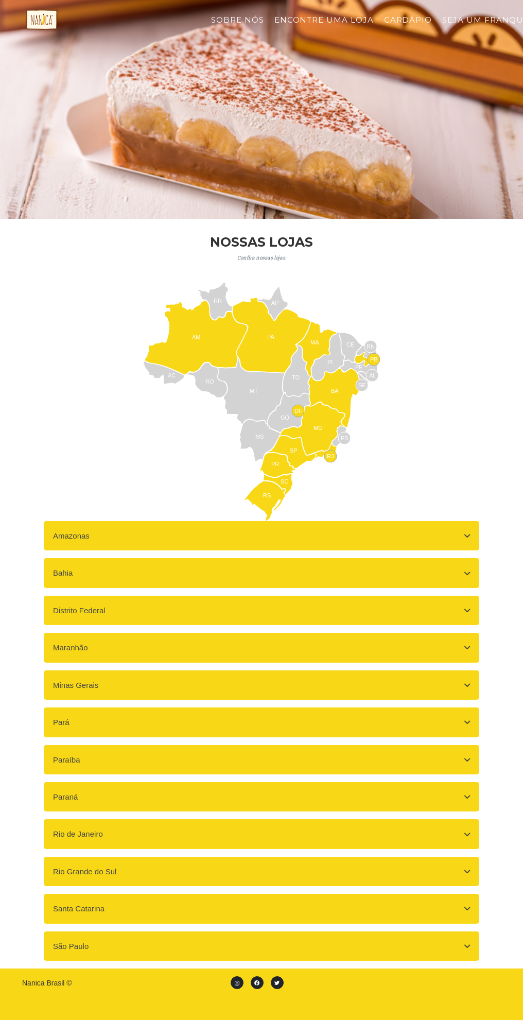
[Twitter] (277, 982)
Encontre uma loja (324, 27)
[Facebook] (257, 982)
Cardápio (408, 27)
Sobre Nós (237, 27)
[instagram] (237, 982)
